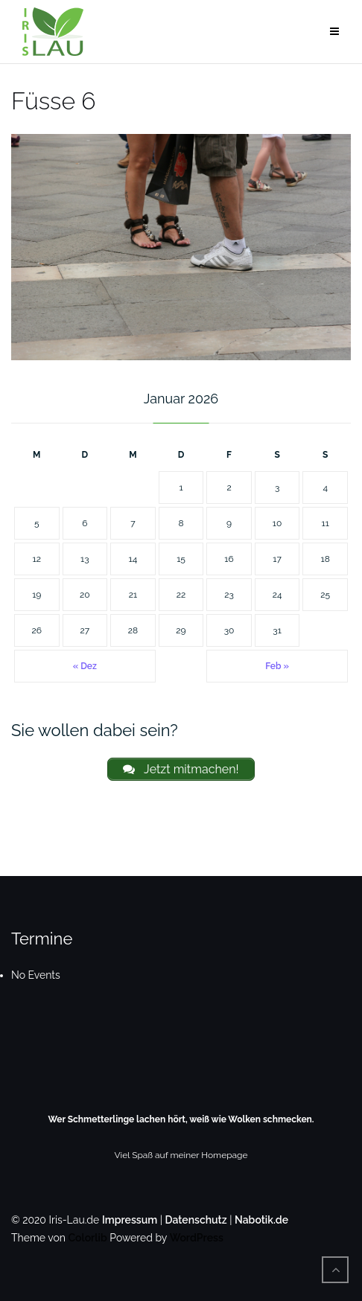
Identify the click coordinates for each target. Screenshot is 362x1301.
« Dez (85, 666)
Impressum (129, 1220)
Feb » (277, 666)
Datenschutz (196, 1220)
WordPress (196, 1238)
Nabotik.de (261, 1220)
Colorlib (87, 1238)
